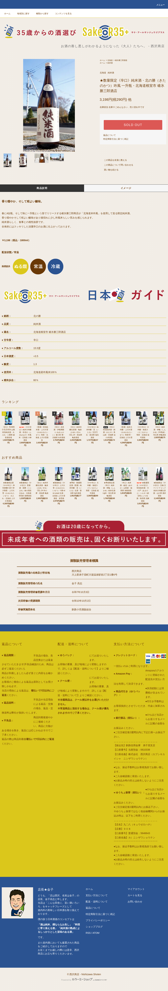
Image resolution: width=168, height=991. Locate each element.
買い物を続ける (109, 170)
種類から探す (40, 13)
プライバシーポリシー (98, 920)
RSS (88, 932)
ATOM (96, 932)
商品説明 (42, 188)
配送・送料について (97, 901)
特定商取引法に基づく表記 (115, 139)
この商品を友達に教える (113, 160)
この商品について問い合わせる (116, 165)
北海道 (110, 60)
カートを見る (135, 895)
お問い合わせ (135, 901)
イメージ (126, 188)
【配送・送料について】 (85, 668)
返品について (109, 135)
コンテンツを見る (61, 13)
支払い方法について (97, 895)
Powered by (84, 980)
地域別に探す (21, 13)
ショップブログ (94, 926)
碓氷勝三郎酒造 (121, 60)
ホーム (7, 13)
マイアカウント (136, 889)
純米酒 (110, 63)
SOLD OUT (133, 125)
